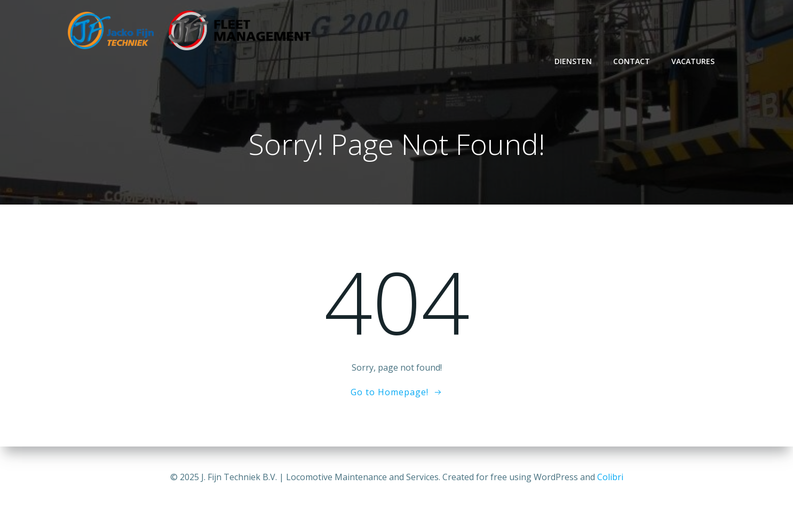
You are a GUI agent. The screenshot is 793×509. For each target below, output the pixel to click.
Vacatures (693, 61)
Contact (631, 61)
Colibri (610, 477)
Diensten (573, 61)
